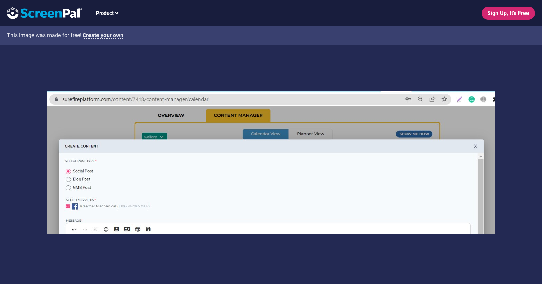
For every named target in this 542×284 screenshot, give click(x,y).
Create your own (103, 35)
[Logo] (41, 12)
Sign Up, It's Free (508, 13)
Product (107, 13)
